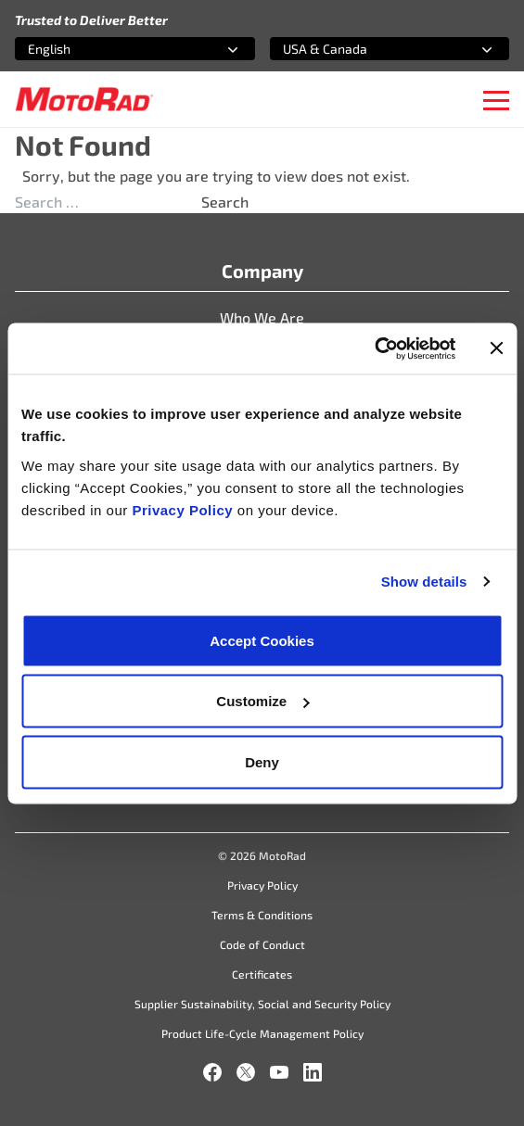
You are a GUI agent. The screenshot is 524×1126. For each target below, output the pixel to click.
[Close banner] (496, 348)
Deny (262, 761)
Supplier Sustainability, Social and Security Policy (262, 1003)
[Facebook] (212, 1072)
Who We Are (262, 317)
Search (225, 201)
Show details (424, 581)
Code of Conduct (262, 944)
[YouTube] (279, 1072)
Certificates (262, 974)
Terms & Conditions (262, 914)
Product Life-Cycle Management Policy (262, 1033)
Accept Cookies (262, 640)
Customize (262, 701)
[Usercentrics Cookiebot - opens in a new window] (374, 348)
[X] (245, 1072)
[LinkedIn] (312, 1072)
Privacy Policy (184, 509)
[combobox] (113, 48)
